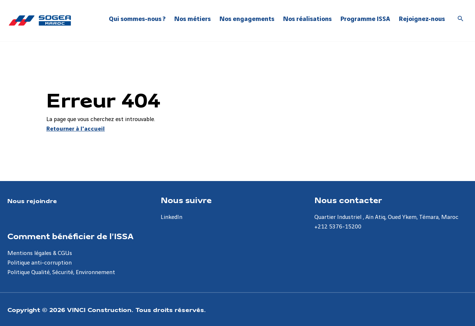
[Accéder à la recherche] (461, 19)
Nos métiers (192, 18)
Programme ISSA (365, 18)
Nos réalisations (307, 18)
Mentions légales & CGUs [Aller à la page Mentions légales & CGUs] (39, 253)
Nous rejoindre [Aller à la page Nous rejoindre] (32, 200)
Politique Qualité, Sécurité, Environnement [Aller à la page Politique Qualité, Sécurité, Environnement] (61, 272)
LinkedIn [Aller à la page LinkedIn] (171, 217)
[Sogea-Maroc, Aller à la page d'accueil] (39, 20)
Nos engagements (246, 18)
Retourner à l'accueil (75, 129)
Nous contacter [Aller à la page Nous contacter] (348, 200)
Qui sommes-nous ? (137, 18)
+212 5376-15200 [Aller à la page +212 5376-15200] (337, 227)
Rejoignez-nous (422, 18)
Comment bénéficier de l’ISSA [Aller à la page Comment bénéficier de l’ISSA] (70, 236)
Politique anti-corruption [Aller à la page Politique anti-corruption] (39, 263)
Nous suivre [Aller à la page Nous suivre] (186, 200)
